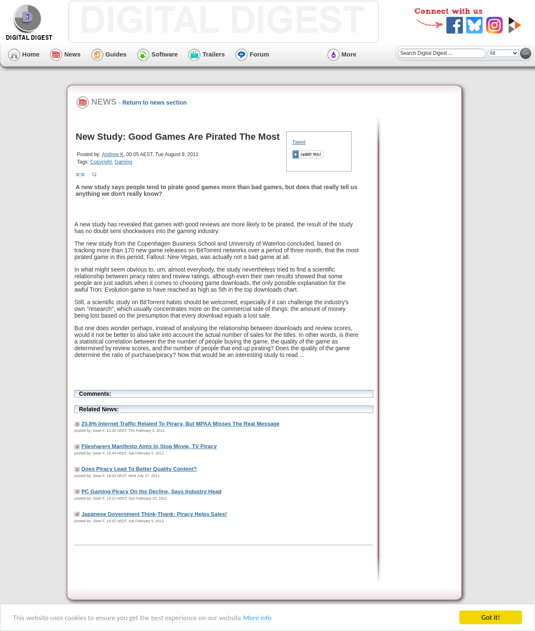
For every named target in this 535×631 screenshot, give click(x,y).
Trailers (206, 54)
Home (24, 54)
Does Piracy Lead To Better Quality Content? (139, 469)
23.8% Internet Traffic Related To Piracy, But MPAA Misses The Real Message (181, 424)
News (65, 54)
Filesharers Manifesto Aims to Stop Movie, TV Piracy (149, 446)
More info (257, 617)
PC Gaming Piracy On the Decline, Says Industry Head (152, 491)
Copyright (101, 162)
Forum (252, 54)
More (342, 54)
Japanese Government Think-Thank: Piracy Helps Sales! (154, 514)
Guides (109, 54)
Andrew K (112, 154)
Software (157, 54)
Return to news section (154, 102)
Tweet (299, 142)
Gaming (123, 162)
